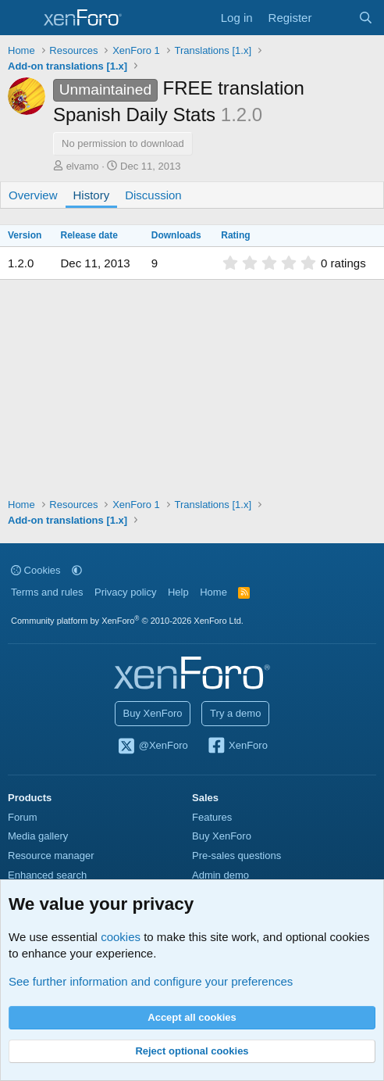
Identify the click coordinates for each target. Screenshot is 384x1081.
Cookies (36, 570)
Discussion (153, 195)
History (91, 195)
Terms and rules (47, 592)
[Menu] (21, 18)
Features (212, 817)
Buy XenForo (153, 713)
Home (213, 592)
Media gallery (38, 836)
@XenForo (152, 746)
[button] (77, 570)
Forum (22, 817)
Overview (33, 195)
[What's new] (334, 17)
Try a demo (235, 713)
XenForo (237, 746)
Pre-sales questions (236, 855)
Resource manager (51, 855)
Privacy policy (125, 592)
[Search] (365, 17)
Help (178, 592)
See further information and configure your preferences (151, 981)
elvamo (82, 166)
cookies (120, 936)
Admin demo (220, 875)
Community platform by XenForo (127, 620)
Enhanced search (47, 875)
